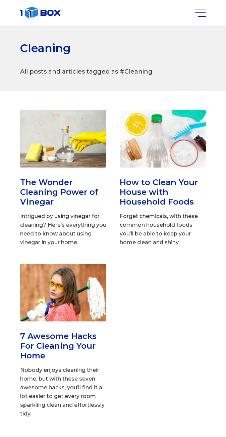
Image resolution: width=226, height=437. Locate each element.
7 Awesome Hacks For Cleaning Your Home (58, 345)
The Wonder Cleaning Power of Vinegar (59, 192)
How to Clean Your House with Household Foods (159, 192)
